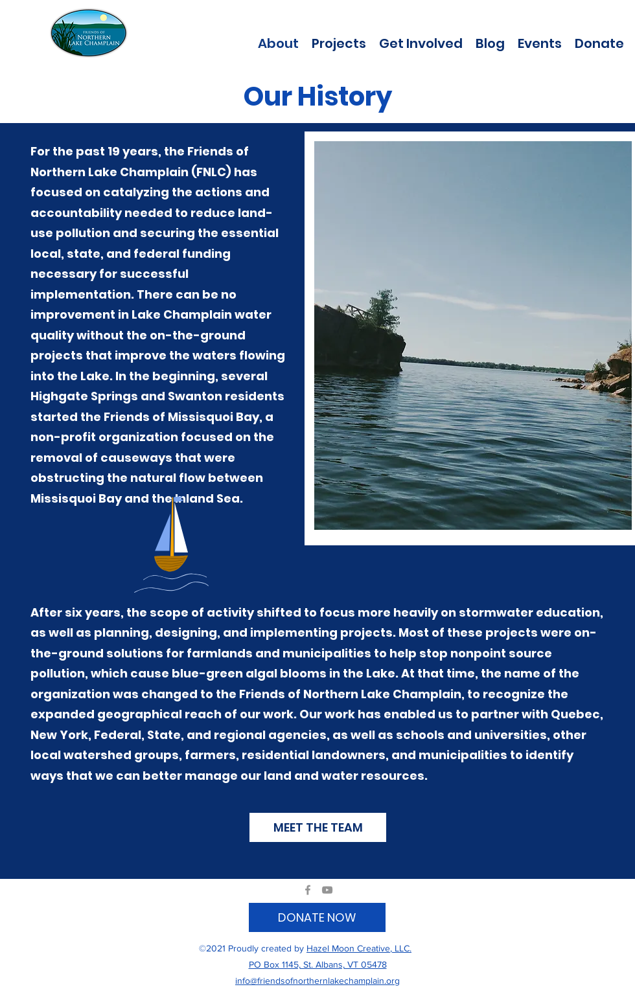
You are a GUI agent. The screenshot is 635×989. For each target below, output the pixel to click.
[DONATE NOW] (317, 917)
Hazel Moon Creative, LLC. (358, 948)
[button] (339, 42)
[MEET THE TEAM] (317, 827)
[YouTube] (327, 889)
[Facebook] (307, 889)
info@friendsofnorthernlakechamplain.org (317, 980)
